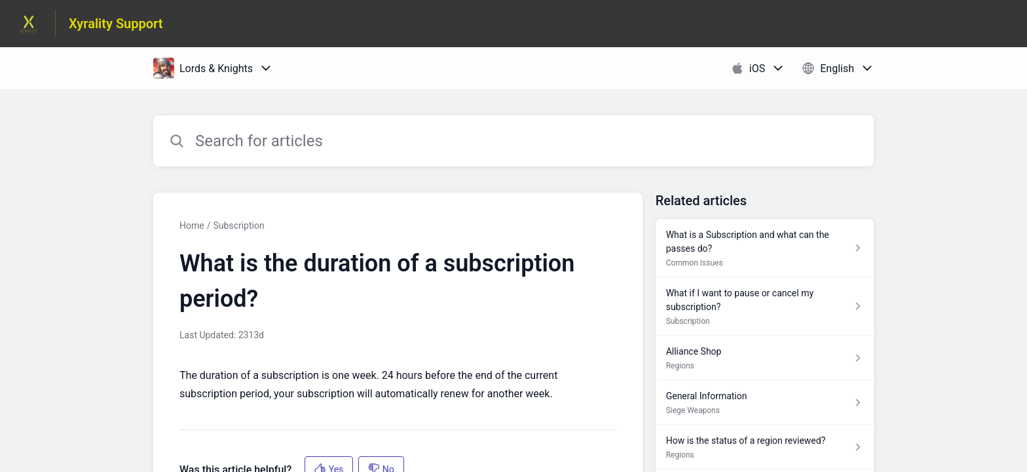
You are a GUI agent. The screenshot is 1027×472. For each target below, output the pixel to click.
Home (191, 225)
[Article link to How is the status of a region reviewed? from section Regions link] (765, 447)
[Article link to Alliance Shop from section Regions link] (765, 358)
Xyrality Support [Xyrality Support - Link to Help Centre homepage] (116, 23)
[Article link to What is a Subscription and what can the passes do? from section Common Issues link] (765, 248)
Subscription (238, 225)
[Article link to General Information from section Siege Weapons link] (765, 402)
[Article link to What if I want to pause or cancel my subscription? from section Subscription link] (765, 306)
